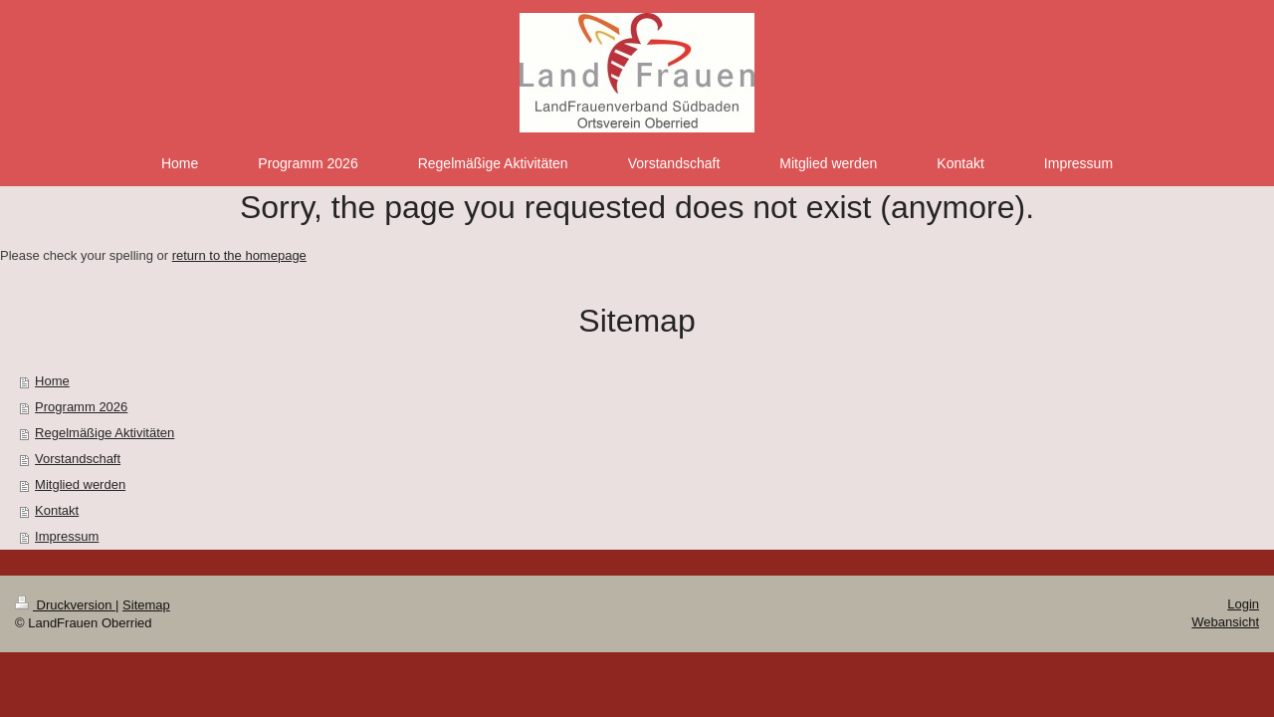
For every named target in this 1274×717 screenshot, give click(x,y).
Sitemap (146, 605)
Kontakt (57, 510)
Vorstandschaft (77, 458)
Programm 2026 (81, 406)
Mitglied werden (80, 484)
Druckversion (65, 605)
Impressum (67, 536)
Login (1243, 604)
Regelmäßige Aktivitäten (104, 432)
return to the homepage (239, 255)
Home (52, 380)
